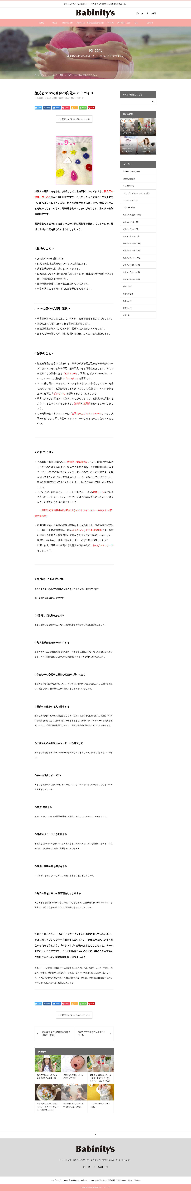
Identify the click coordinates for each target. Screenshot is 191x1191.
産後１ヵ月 (127, 301)
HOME (41, 23)
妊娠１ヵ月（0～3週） (131, 222)
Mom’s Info (80, 23)
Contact (150, 23)
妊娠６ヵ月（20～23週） (132, 258)
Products (110, 23)
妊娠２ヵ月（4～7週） (131, 229)
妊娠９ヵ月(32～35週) (66, 98)
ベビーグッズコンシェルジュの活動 (136, 193)
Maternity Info (67, 23)
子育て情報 (127, 286)
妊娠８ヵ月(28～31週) (131, 272)
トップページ (56, 1180)
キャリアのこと (129, 186)
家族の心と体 (128, 294)
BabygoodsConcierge (95, 23)
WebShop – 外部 (123, 23)
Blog (136, 23)
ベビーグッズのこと (130, 200)
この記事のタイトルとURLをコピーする (74, 119)
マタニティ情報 (51, 98)
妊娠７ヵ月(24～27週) (131, 265)
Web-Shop (122, 1180)
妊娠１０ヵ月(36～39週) (132, 215)
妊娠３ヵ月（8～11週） (132, 236)
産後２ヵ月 (127, 308)
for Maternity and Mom (79, 1180)
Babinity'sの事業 (129, 179)
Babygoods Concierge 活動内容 (103, 1180)
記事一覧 (80, 98)
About (54, 23)
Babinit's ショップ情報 (131, 172)
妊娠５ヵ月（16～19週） (132, 251)
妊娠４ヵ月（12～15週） (132, 243)
